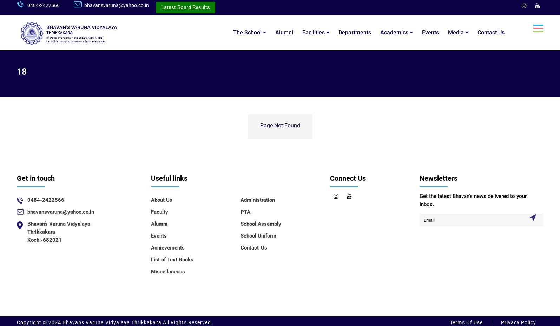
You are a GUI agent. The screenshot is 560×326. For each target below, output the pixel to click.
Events (430, 32)
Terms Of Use (467, 322)
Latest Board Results (185, 7)
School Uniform (258, 236)
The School (249, 32)
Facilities (315, 32)
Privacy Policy (518, 322)
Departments (354, 32)
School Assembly (261, 224)
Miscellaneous (168, 271)
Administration (258, 200)
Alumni (284, 32)
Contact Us (491, 32)
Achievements (168, 248)
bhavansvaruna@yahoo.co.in (116, 5)
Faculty (159, 212)
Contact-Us (254, 248)
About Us (161, 200)
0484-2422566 (43, 5)
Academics (396, 32)
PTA (245, 212)
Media (458, 32)
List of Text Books (172, 260)
